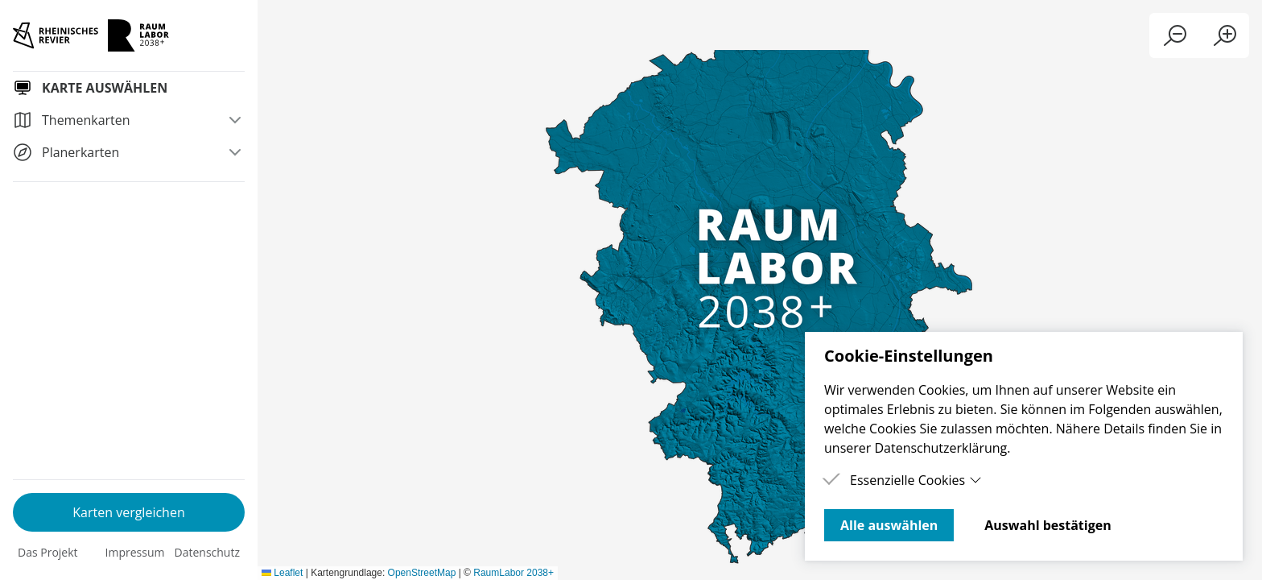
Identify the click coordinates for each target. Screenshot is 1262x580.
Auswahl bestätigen (1047, 525)
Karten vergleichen (128, 512)
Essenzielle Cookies (916, 480)
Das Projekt (48, 552)
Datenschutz (207, 552)
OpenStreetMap (1126, 572)
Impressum (135, 552)
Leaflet (986, 572)
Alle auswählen (889, 525)
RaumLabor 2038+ (1217, 572)
